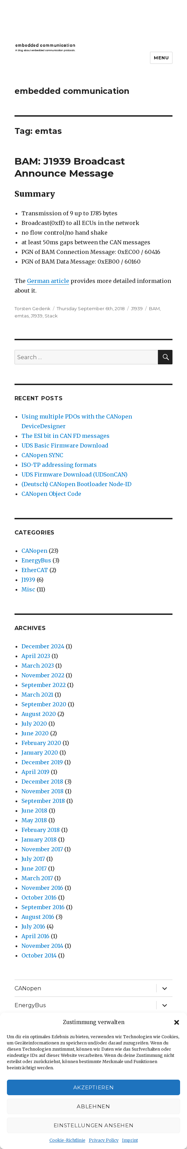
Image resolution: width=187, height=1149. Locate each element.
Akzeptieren (93, 1087)
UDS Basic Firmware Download (64, 445)
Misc (28, 589)
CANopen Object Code (51, 493)
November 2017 (42, 849)
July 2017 (33, 858)
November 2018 (42, 791)
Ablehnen (93, 1106)
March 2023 (37, 665)
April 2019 (35, 771)
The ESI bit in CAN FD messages (65, 435)
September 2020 (43, 704)
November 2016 (42, 887)
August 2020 (38, 713)
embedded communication (72, 91)
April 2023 (35, 655)
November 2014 (42, 945)
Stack (51, 315)
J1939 (137, 308)
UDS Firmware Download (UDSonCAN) (74, 474)
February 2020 (41, 742)
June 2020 (35, 733)
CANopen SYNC (42, 455)
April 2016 (35, 936)
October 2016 (39, 897)
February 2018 (40, 829)
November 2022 (42, 675)
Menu (161, 57)
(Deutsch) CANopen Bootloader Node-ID (76, 484)
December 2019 (42, 762)
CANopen (34, 550)
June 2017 (34, 868)
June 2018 (34, 810)
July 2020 (34, 723)
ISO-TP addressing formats (59, 464)
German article (48, 280)
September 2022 (43, 684)
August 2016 (37, 916)
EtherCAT (34, 570)
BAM (154, 308)
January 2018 (39, 839)
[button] (176, 1022)
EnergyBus (36, 560)
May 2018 (34, 820)
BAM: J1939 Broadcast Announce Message (70, 167)
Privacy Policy (104, 1140)
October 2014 (39, 955)
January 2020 (39, 752)
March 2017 (37, 878)
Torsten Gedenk (32, 308)
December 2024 (42, 646)
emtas (22, 315)
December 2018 (42, 781)
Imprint (130, 1140)
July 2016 (33, 926)
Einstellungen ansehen (94, 1125)
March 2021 (37, 694)
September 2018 (43, 800)
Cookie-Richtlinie (67, 1140)
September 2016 (43, 907)
